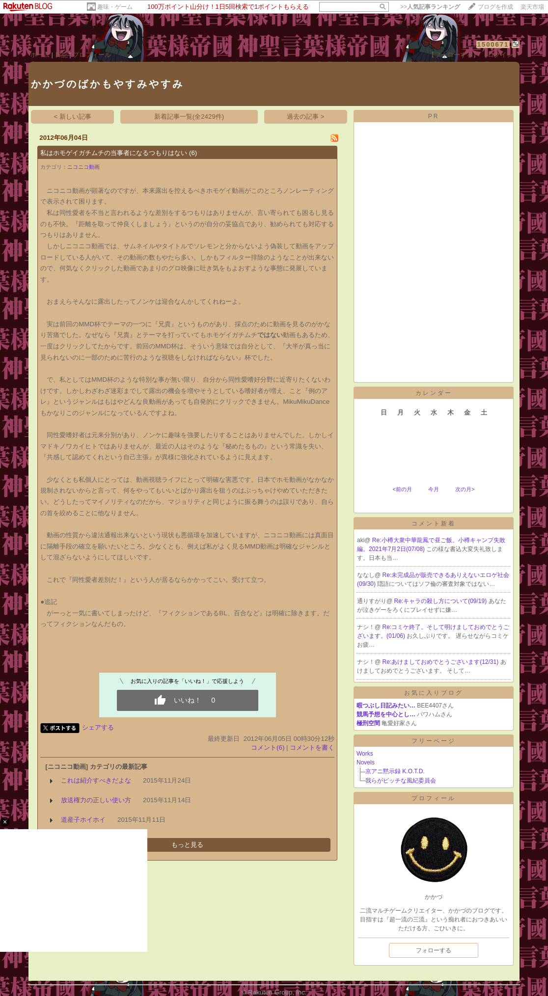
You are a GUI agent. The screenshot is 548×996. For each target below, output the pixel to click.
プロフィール (92, 54)
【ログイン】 (500, 54)
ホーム (40, 54)
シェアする (98, 727)
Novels (365, 762)
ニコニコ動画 (83, 167)
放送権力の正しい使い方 (96, 800)
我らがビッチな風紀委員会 (400, 780)
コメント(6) (267, 747)
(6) (193, 153)
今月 (433, 489)
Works (364, 753)
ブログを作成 (495, 6)
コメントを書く (312, 747)
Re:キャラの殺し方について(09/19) (441, 601)
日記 (61, 54)
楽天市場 (532, 6)
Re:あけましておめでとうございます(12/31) (441, 661)
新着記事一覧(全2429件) (189, 116)
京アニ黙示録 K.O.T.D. (395, 771)
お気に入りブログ (433, 692)
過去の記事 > (306, 116)
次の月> (464, 489)
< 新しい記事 (73, 116)
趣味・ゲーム (115, 6)
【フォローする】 (453, 54)
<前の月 (401, 489)
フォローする (433, 950)
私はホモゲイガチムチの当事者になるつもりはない (113, 153)
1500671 (493, 44)
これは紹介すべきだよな (96, 780)
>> (430, 6)
